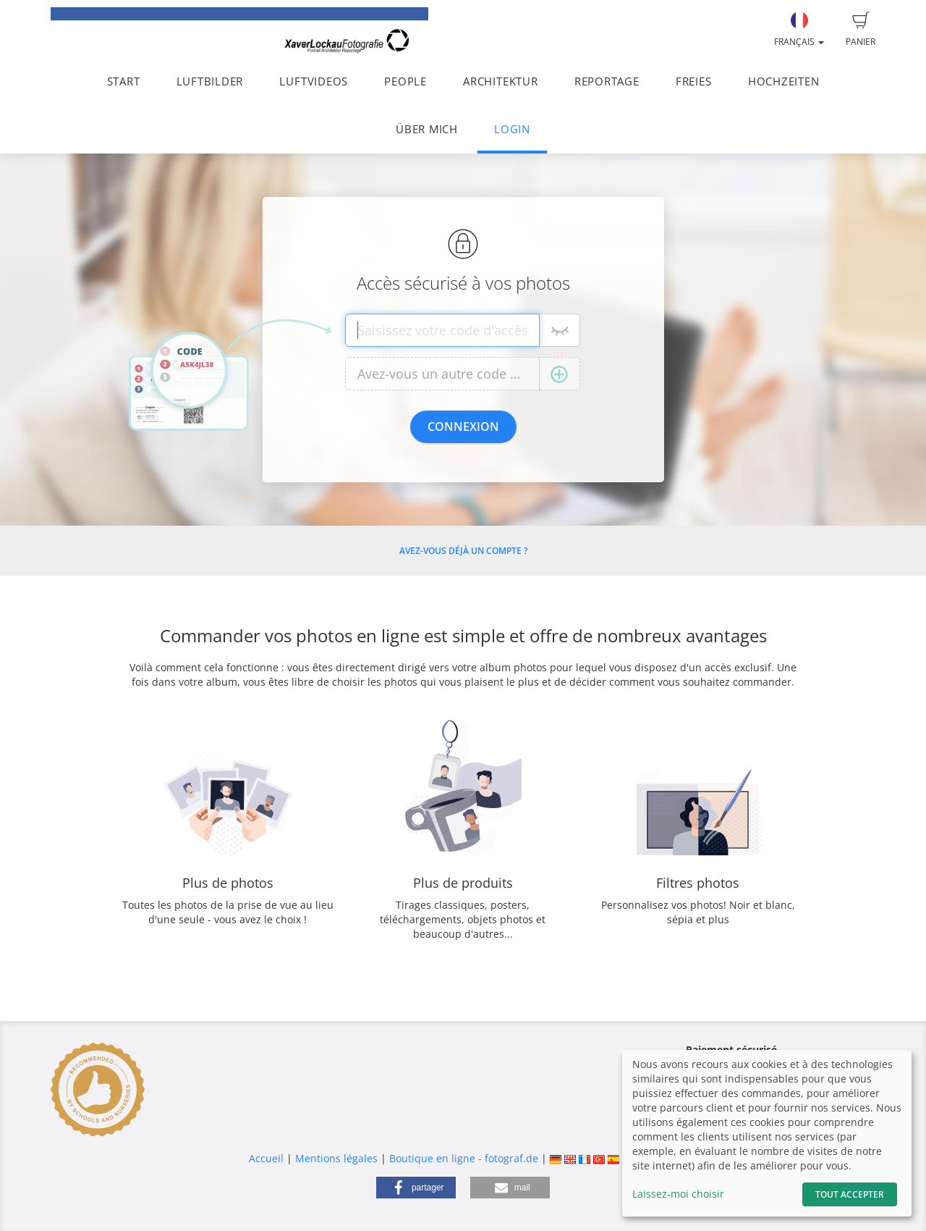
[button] (416, 1187)
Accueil (266, 1158)
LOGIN (512, 129)
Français (799, 30)
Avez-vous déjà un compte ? (463, 551)
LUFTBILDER (210, 81)
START (123, 81)
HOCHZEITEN (784, 81)
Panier (860, 30)
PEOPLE (405, 81)
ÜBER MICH (427, 129)
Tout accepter (849, 1194)
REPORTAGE (607, 81)
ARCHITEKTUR (500, 81)
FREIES (694, 81)
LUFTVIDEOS (313, 81)
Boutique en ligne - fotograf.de (463, 1158)
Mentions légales (336, 1158)
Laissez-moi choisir (678, 1194)
